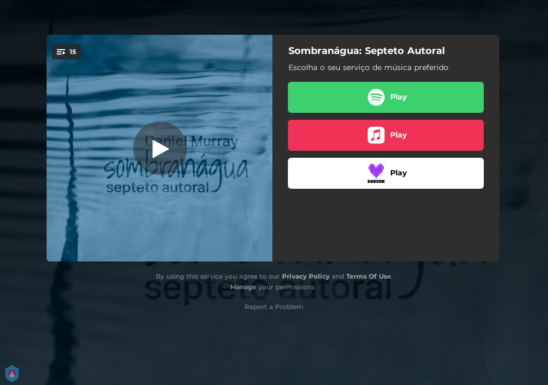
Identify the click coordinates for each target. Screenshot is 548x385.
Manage (243, 287)
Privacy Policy (306, 276)
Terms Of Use (368, 276)
